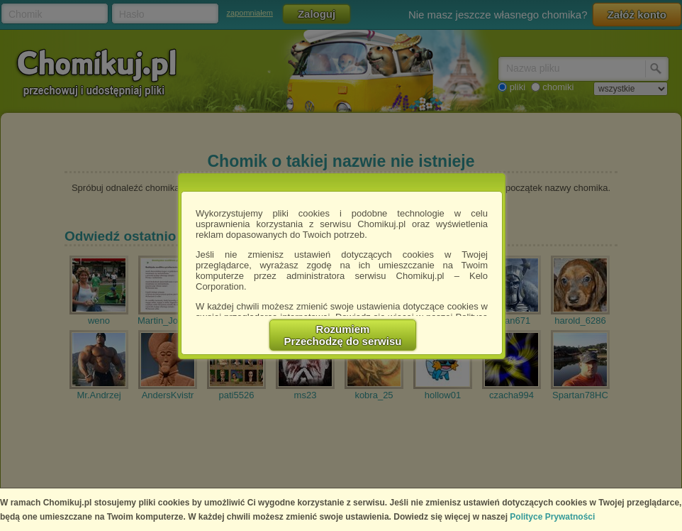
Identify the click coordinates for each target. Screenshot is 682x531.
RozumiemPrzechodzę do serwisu (343, 335)
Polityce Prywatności (552, 517)
